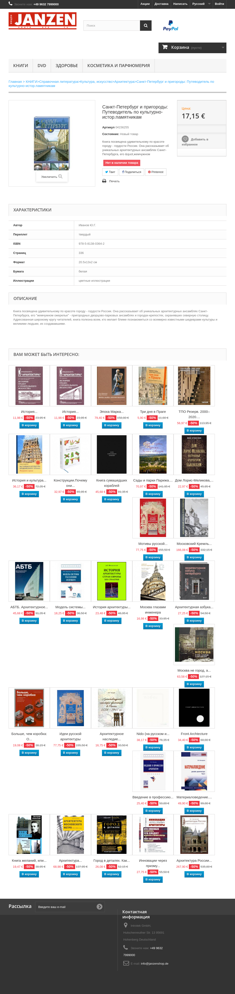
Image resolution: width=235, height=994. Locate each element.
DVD (42, 65)
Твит (110, 172)
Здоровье (67, 65)
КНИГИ (20, 65)
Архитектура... (70, 860)
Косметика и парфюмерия (118, 65)
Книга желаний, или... (29, 860)
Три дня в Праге (153, 412)
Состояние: (110, 134)
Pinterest (155, 172)
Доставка (161, 4)
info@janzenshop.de (154, 963)
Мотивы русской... (152, 544)
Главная (15, 81)
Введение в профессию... (153, 797)
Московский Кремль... (194, 544)
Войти (219, 4)
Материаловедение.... (194, 797)
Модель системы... (70, 607)
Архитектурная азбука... (194, 607)
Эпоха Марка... (112, 412)
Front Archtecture (194, 734)
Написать (180, 4)
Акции (145, 4)
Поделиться (131, 172)
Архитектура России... (194, 860)
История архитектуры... (112, 607)
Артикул (108, 127)
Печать (114, 181)
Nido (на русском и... (153, 734)
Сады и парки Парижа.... (153, 480)
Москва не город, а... (194, 670)
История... (29, 412)
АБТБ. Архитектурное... (29, 607)
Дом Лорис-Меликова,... (194, 480)
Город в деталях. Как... (111, 860)
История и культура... (29, 480)
